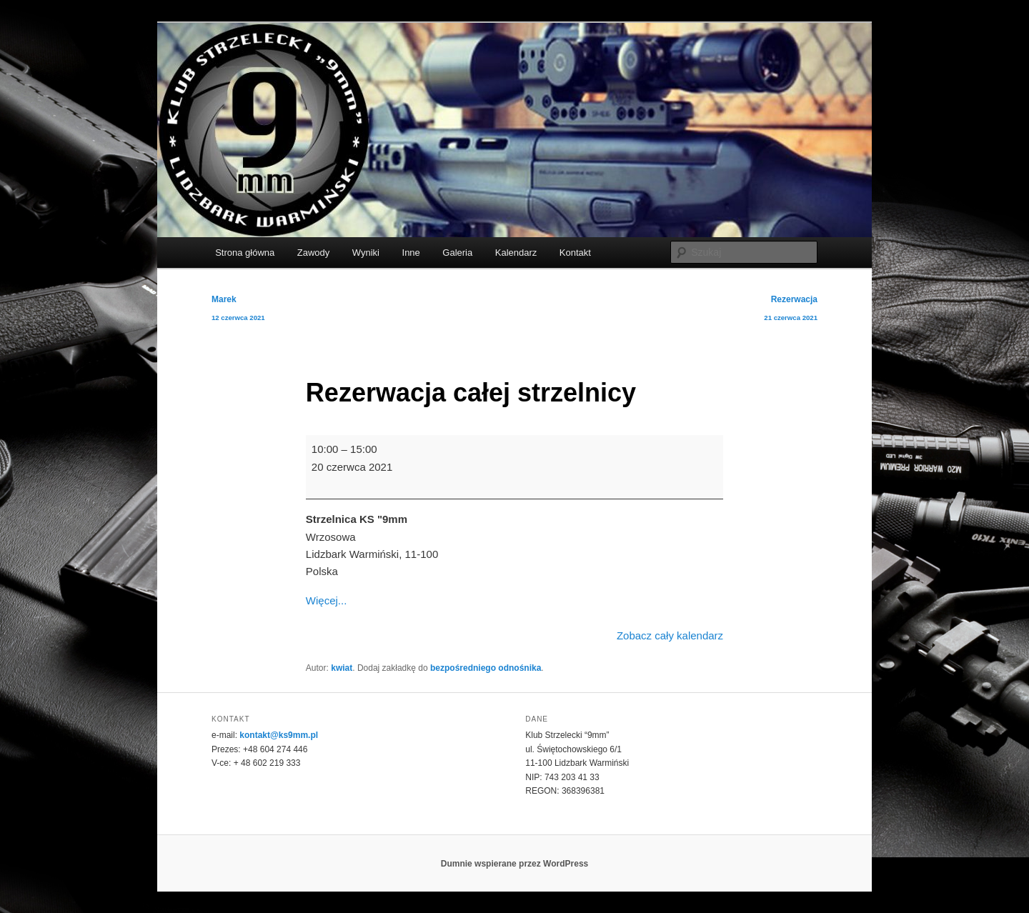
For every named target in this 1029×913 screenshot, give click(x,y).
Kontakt (575, 252)
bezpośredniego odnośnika (485, 668)
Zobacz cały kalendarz (670, 635)
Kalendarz (516, 252)
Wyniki (365, 252)
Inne (411, 252)
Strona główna (244, 252)
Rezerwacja (790, 311)
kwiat (341, 668)
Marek (238, 311)
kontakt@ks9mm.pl (278, 735)
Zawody (313, 252)
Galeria (457, 252)
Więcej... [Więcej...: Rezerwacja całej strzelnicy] (326, 600)
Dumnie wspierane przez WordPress (515, 864)
